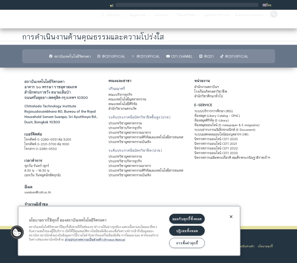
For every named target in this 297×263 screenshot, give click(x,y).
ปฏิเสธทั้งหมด (187, 231)
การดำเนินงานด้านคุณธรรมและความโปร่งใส (93, 36)
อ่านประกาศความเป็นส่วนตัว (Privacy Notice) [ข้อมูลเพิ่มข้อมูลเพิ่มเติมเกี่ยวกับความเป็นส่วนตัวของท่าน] (95, 239)
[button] (273, 19)
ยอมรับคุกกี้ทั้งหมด (187, 219)
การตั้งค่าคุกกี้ (187, 243)
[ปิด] (231, 217)
